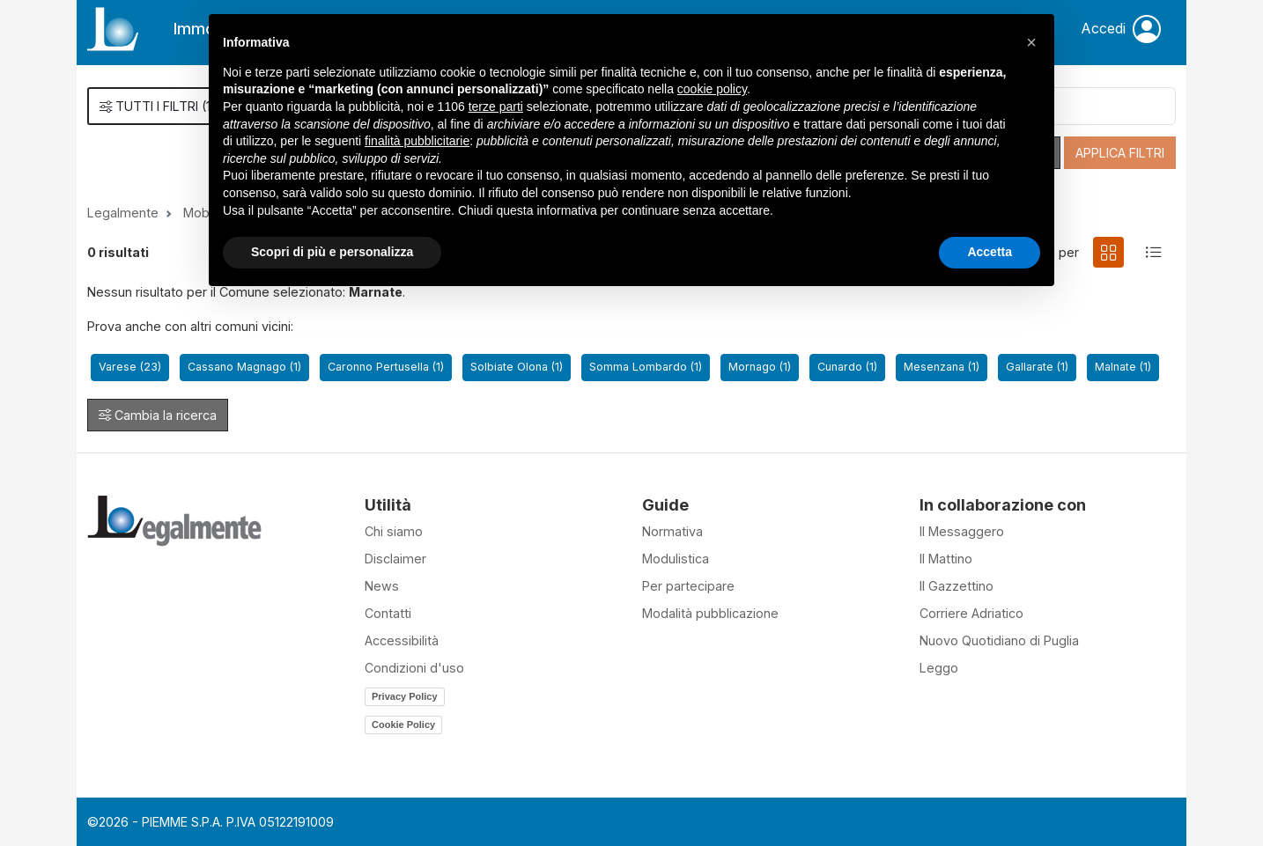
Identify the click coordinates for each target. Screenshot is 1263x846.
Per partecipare (688, 585)
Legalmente (123, 212)
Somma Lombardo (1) (645, 366)
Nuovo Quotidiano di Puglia (999, 640)
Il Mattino (946, 558)
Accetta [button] (989, 252)
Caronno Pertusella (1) (386, 366)
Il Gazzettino (956, 585)
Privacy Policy (405, 696)
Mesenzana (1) (941, 366)
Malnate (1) (1123, 366)
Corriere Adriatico (971, 613)
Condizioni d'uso (414, 667)
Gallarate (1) (1037, 366)
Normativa (672, 531)
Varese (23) (130, 366)
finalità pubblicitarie (417, 141)
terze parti (496, 106)
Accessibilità (402, 640)
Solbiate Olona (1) (516, 366)
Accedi (1121, 29)
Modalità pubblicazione (710, 613)
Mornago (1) (759, 366)
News (382, 585)
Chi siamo (394, 531)
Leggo (939, 667)
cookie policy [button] (712, 89)
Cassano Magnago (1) (244, 366)
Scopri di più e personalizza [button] (332, 252)
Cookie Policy (403, 724)
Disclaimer (395, 558)
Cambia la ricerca (158, 415)
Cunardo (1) (847, 366)
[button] (1031, 42)
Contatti (388, 613)
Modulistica (675, 558)
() (158, 106)
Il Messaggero (962, 531)
